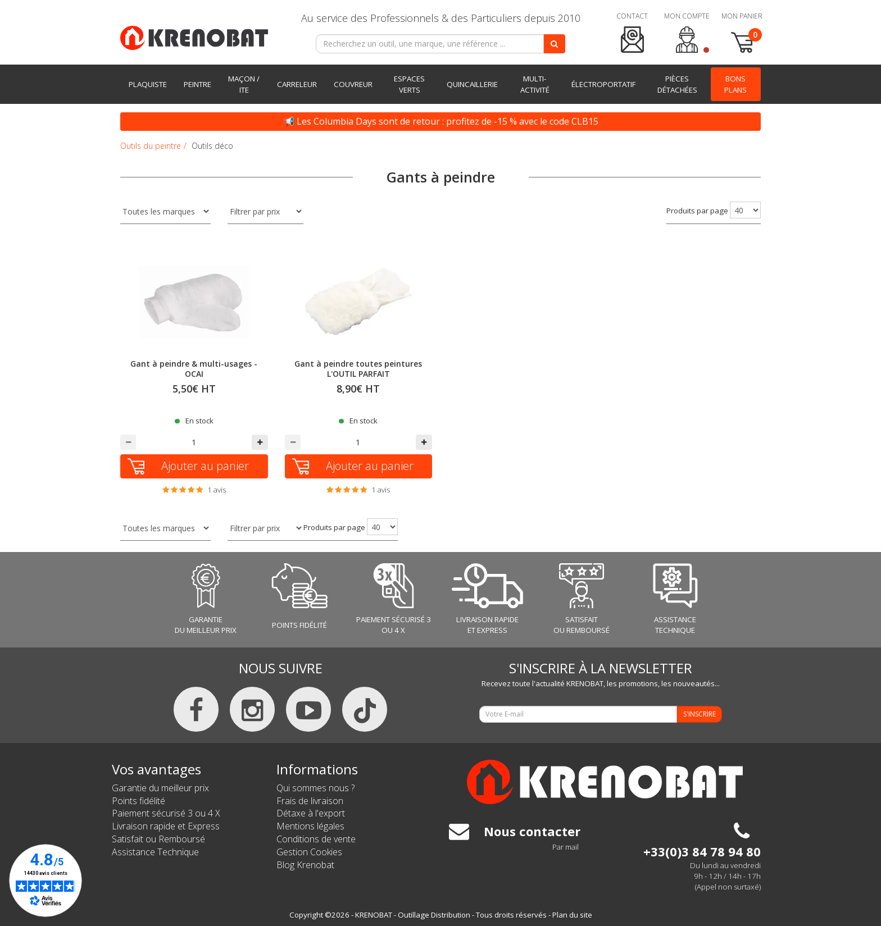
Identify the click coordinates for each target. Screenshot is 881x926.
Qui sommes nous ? (315, 788)
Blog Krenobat (305, 865)
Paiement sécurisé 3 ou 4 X (166, 813)
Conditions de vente (316, 839)
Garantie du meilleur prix (160, 788)
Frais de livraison (309, 801)
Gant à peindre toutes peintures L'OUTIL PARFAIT (358, 368)
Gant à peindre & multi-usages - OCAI (193, 368)
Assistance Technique (155, 852)
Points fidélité (138, 801)
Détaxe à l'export (310, 813)
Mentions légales (310, 826)
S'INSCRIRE (699, 714)
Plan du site (572, 915)
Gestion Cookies (309, 852)
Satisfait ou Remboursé (158, 839)
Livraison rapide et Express (166, 826)
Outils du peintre (150, 145)
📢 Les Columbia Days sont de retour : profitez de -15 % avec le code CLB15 (440, 121)
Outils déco (212, 145)
